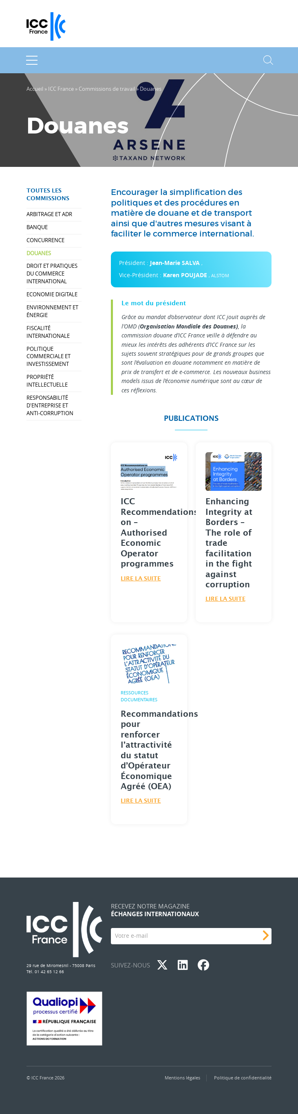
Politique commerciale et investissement (48, 357)
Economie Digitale (51, 294)
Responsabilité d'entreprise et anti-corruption (49, 405)
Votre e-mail (131, 935)
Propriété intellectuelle (47, 381)
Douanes (38, 253)
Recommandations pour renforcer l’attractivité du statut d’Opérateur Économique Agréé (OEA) (159, 750)
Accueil (34, 88)
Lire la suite (141, 579)
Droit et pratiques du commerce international (51, 274)
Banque (37, 227)
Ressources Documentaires (139, 696)
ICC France (61, 88)
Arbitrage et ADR (49, 214)
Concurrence (45, 240)
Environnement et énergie (52, 311)
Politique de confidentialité (243, 1078)
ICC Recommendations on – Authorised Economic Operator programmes (159, 533)
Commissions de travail (107, 88)
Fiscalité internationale (48, 332)
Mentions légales (182, 1078)
